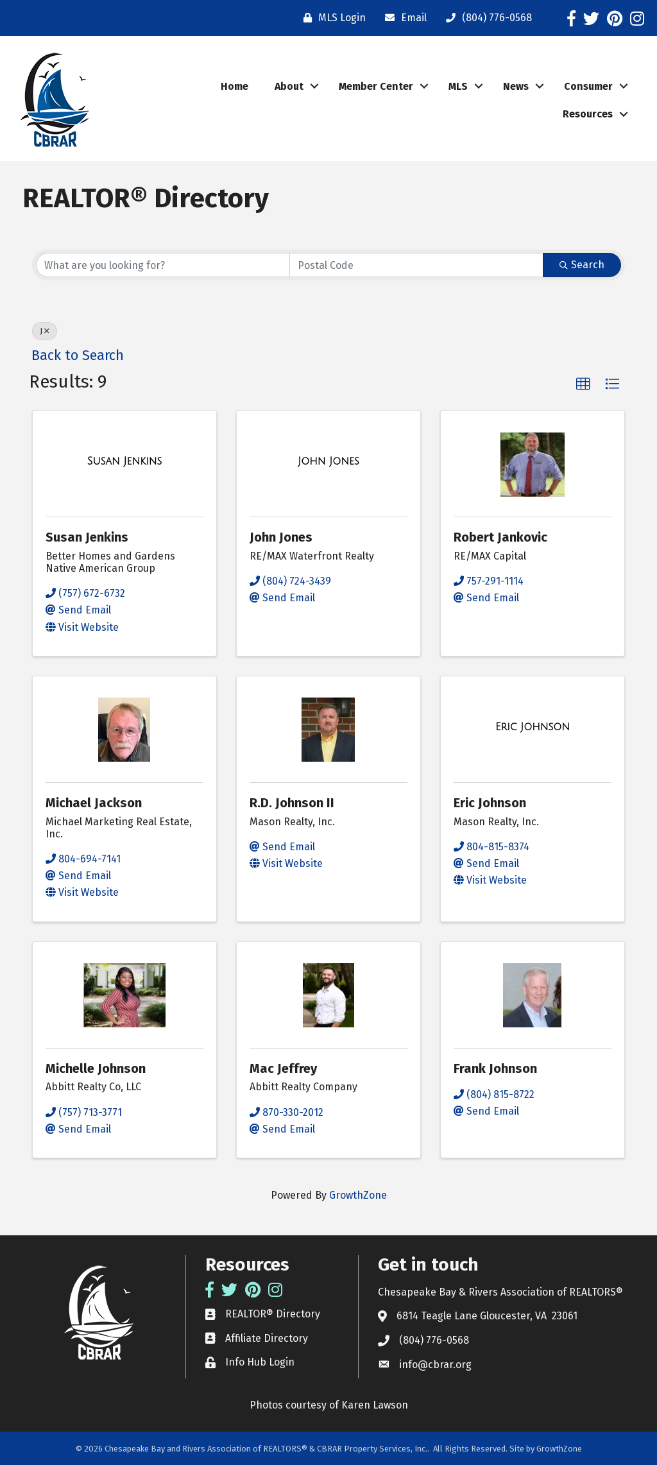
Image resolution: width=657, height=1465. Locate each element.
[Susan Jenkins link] (124, 461)
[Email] (403, 18)
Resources (588, 114)
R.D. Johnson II (292, 802)
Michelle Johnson (96, 1068)
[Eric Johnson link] (532, 727)
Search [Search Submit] (581, 265)
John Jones (281, 537)
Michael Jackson (94, 802)
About (289, 86)
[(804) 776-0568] (485, 18)
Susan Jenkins (87, 537)
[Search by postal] (416, 265)
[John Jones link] (328, 461)
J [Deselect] (44, 331)
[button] (583, 384)
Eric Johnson (490, 802)
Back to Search (77, 355)
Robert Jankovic (500, 537)
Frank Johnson (495, 1068)
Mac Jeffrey (283, 1068)
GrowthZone (358, 1195)
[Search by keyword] (163, 265)
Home (234, 86)
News (516, 86)
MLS (458, 86)
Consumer (588, 86)
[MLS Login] (331, 18)
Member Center (376, 86)
